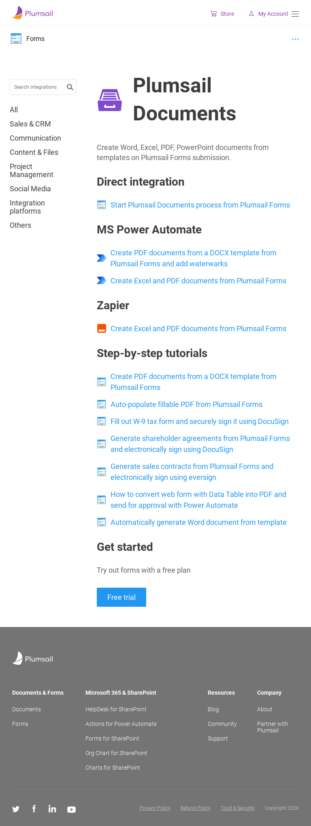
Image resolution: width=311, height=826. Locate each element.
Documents (26, 709)
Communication (35, 138)
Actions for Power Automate (121, 724)
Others (20, 225)
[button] (70, 87)
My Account (263, 14)
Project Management (31, 171)
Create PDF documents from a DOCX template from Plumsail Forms (194, 382)
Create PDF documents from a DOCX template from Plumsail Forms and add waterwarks (194, 258)
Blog (213, 709)
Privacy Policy (155, 808)
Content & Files (34, 152)
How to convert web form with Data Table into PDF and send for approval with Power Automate (198, 499)
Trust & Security (238, 808)
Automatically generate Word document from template (199, 522)
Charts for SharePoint (112, 767)
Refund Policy (196, 808)
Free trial (121, 597)
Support (218, 738)
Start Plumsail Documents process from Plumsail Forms (200, 205)
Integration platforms (27, 207)
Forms (20, 724)
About (265, 709)
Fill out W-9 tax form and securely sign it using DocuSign (200, 421)
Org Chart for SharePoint (116, 753)
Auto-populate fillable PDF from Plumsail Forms (186, 404)
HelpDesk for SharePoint (116, 709)
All (14, 110)
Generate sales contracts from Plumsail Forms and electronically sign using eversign (192, 471)
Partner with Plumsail (272, 727)
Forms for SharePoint (112, 738)
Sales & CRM (30, 124)
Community (222, 724)
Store (217, 14)
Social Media (30, 189)
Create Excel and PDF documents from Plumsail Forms (198, 280)
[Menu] (295, 14)
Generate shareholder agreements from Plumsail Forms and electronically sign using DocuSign (200, 444)
